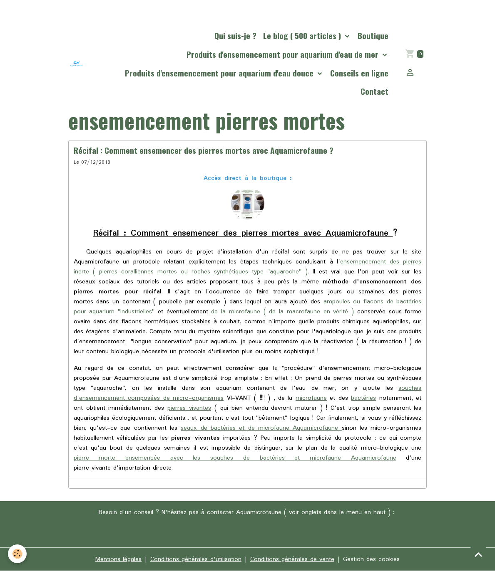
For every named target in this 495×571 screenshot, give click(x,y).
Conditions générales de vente (292, 559)
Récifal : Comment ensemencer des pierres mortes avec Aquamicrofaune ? (205, 150)
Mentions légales (118, 559)
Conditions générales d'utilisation (195, 559)
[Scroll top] (478, 554)
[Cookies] (17, 553)
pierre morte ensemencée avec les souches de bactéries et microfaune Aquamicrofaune (235, 458)
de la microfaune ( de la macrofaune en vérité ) (282, 312)
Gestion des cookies (371, 559)
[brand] (76, 64)
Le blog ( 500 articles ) (303, 36)
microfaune (311, 398)
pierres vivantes (189, 408)
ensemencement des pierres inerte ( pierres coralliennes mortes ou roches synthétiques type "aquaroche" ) (248, 267)
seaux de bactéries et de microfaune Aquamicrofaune (261, 428)
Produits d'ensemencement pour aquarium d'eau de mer (284, 54)
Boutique (373, 36)
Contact (374, 91)
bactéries (363, 398)
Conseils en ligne (359, 73)
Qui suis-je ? (235, 36)
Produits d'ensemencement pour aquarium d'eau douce (220, 73)
